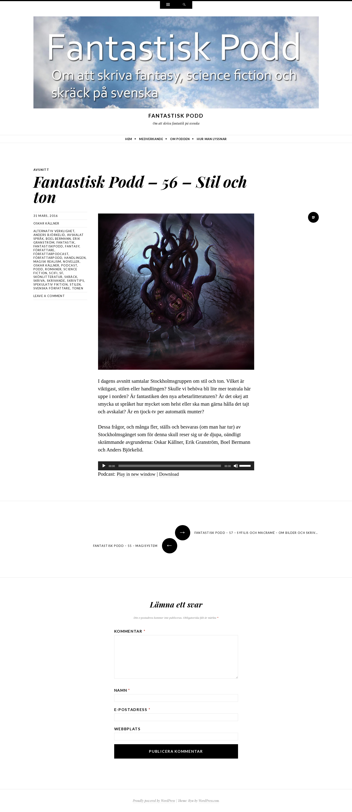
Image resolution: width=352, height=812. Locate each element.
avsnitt (41, 170)
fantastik (66, 242)
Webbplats (127, 728)
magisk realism (47, 261)
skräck (70, 276)
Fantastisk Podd (176, 115)
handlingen (75, 257)
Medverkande (151, 139)
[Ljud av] (236, 465)
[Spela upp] (104, 465)
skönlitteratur (48, 276)
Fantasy (72, 246)
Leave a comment (49, 295)
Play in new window (138, 474)
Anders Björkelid (49, 234)
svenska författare (51, 288)
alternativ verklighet (53, 231)
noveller (71, 261)
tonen (77, 288)
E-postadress (132, 709)
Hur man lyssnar (212, 139)
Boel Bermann (58, 238)
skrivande (56, 280)
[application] (176, 465)
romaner (53, 269)
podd (38, 269)
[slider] (169, 465)
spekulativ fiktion (50, 284)
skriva (39, 280)
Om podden (180, 139)
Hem (128, 139)
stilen (75, 284)
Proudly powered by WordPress (154, 800)
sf (61, 273)
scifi (53, 273)
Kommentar (130, 631)
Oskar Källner (46, 223)
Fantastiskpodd (48, 246)
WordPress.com (209, 800)
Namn (122, 690)
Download (173, 474)
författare (44, 250)
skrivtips (75, 280)
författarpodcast (51, 253)
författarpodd (48, 257)
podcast (69, 265)
